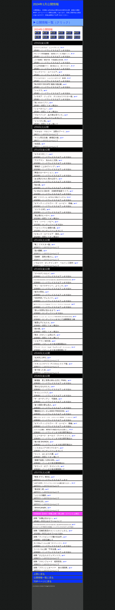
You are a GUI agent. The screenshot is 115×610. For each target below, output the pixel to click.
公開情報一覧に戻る (44, 577)
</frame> (74, 595)
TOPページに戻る (43, 581)
